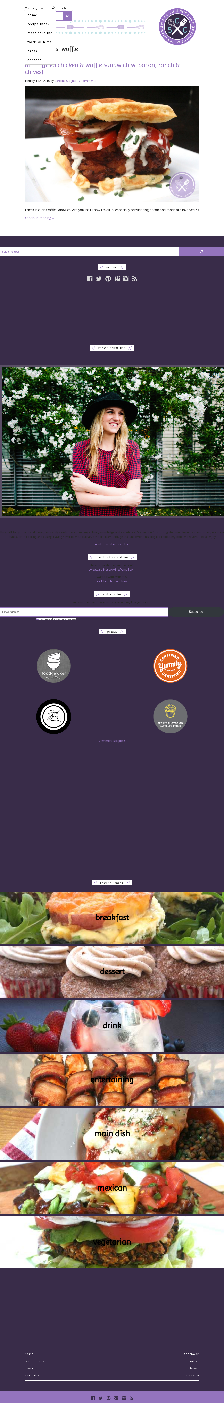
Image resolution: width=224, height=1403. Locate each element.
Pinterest (192, 1368)
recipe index (38, 24)
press (32, 51)
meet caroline (39, 33)
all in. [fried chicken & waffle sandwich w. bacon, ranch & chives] (102, 68)
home (32, 15)
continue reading (39, 217)
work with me (39, 42)
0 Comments (87, 81)
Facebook (191, 1354)
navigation (36, 8)
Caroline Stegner (65, 81)
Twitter (193, 1361)
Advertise (32, 1375)
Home (29, 1354)
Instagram (191, 1375)
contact (34, 60)
